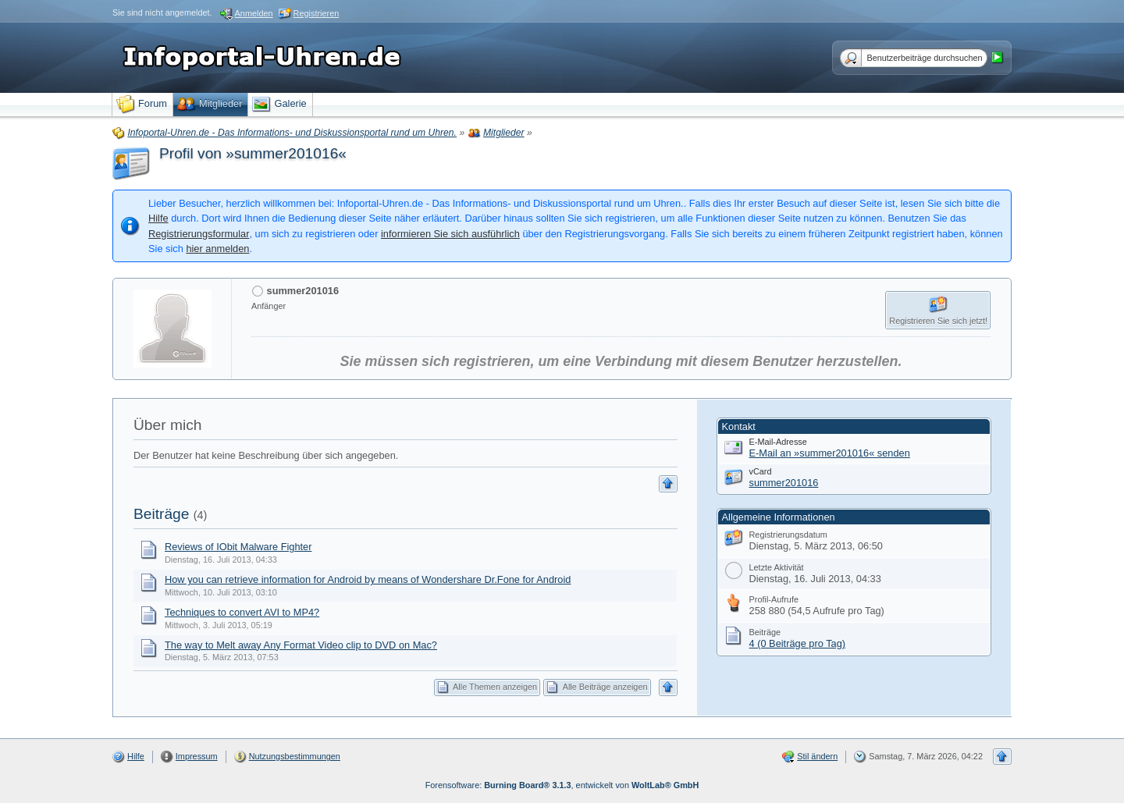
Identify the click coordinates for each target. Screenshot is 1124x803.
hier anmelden (217, 248)
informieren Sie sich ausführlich (450, 234)
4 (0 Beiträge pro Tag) (797, 643)
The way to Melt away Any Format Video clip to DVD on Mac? (301, 645)
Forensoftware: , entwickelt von (562, 785)
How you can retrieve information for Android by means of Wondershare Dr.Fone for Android (368, 579)
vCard (760, 471)
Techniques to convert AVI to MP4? (242, 612)
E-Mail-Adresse (778, 441)
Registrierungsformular (198, 234)
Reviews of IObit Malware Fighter (238, 547)
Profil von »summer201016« (253, 153)
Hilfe (158, 218)
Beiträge (161, 514)
